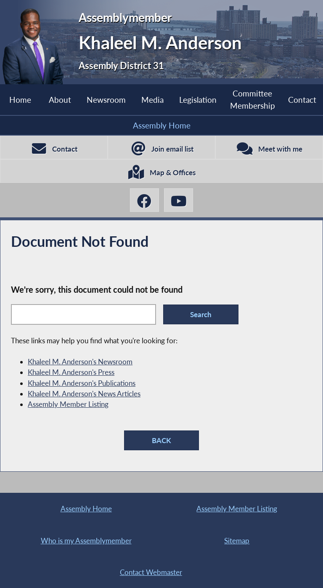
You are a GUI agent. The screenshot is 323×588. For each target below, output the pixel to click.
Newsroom (106, 99)
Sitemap (236, 540)
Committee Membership (252, 99)
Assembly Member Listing (68, 404)
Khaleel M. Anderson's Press (71, 372)
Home (20, 99)
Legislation (198, 99)
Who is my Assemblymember (86, 540)
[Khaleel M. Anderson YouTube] (178, 200)
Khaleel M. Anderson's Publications (81, 383)
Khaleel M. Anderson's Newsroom (80, 361)
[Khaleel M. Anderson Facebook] (144, 200)
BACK (161, 440)
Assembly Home (162, 125)
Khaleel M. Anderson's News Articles (84, 393)
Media (152, 99)
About (60, 99)
